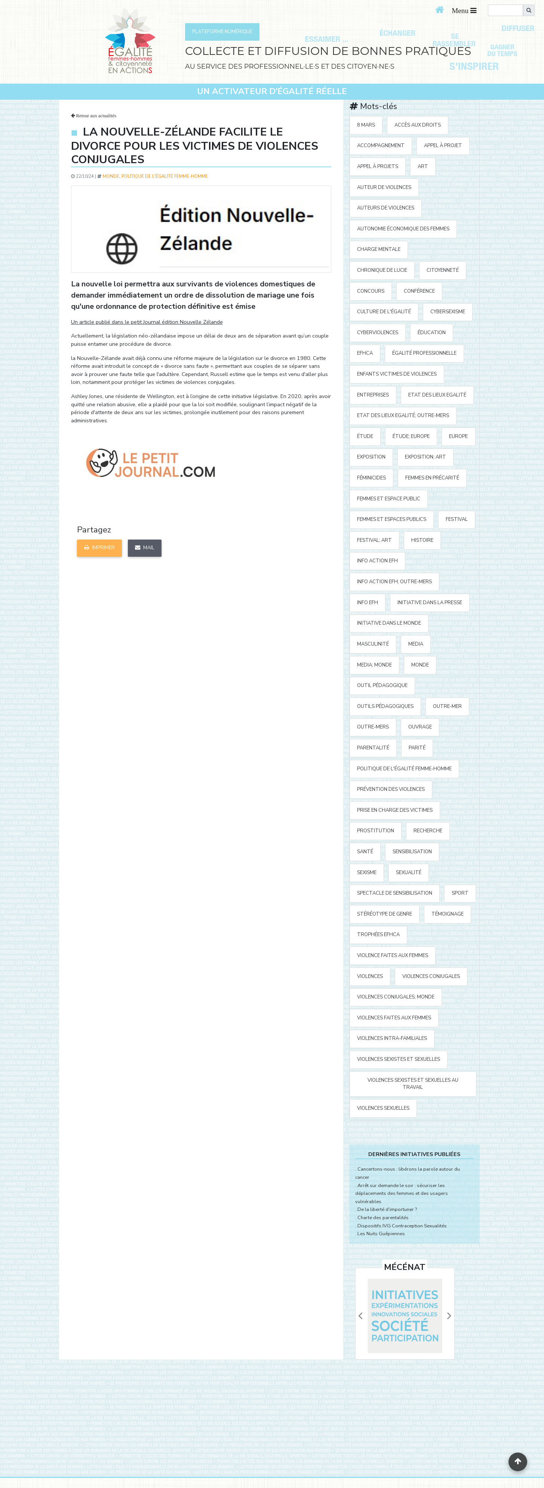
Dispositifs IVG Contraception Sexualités (402, 1226)
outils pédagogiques (385, 706)
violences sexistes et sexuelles (398, 1059)
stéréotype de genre (384, 914)
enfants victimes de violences (397, 374)
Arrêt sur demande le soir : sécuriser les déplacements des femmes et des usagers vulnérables (401, 1193)
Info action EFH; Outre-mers (394, 581)
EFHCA (365, 353)
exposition (371, 457)
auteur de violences (384, 187)
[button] (360, 1316)
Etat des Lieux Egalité (437, 395)
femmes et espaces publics (391, 519)
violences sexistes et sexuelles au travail (413, 1084)
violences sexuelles (383, 1108)
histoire (422, 540)
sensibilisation (412, 851)
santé (365, 851)
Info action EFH (377, 560)
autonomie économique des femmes (403, 229)
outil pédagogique (382, 685)
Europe (458, 436)
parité (417, 748)
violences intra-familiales (392, 1038)
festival (457, 519)
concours (370, 291)
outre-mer (447, 706)
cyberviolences (377, 332)
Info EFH (367, 602)
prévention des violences (391, 789)
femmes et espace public (388, 499)
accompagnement (381, 145)
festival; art (374, 540)
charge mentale (378, 249)
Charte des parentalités (383, 1217)
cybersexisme (447, 311)
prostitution (375, 830)
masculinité (373, 644)
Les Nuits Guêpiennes (381, 1233)
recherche (428, 830)
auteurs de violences (385, 208)
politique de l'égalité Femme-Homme (165, 176)
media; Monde (374, 665)
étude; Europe (411, 436)
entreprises (373, 395)
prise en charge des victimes (395, 810)
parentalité (373, 748)
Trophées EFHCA (378, 934)
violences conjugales (431, 976)
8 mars (366, 125)
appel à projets (377, 166)
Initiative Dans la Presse (429, 602)
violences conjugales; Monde (395, 997)
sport (460, 893)
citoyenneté (443, 270)
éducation (432, 332)
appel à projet (443, 145)
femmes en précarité (432, 478)
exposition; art (425, 457)
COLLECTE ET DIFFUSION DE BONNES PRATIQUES (328, 51)
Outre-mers (373, 727)
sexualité (408, 872)
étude (365, 436)
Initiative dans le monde (389, 623)
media (415, 644)
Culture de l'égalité (384, 311)
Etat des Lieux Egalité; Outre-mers (403, 415)
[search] (505, 10)
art (423, 166)
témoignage (447, 914)
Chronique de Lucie (382, 270)
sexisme (367, 872)
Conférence (419, 291)
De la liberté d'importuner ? (387, 1209)
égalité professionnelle (424, 353)
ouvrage (420, 727)
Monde (111, 176)
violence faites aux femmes (392, 955)
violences (370, 976)
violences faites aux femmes (394, 1018)
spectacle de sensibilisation (394, 893)
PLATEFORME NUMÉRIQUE (222, 31)
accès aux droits (417, 125)
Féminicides (371, 478)
